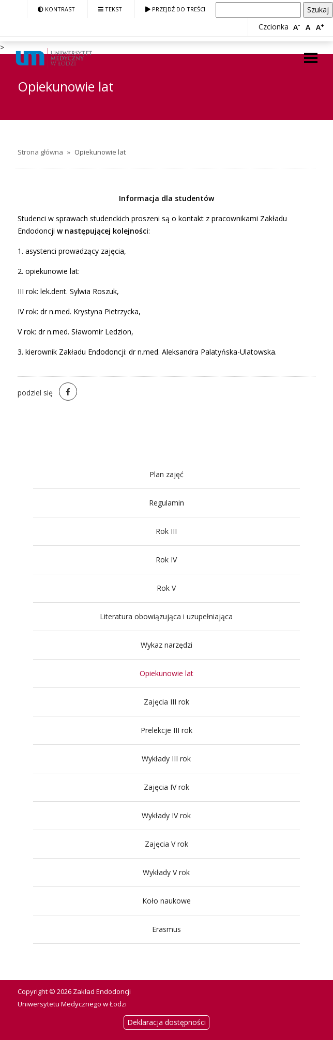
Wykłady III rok (166, 758)
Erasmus (166, 929)
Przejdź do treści (175, 9)
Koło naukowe (166, 901)
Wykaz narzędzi (166, 645)
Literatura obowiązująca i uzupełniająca (166, 616)
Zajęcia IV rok (166, 787)
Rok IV (166, 559)
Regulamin (166, 503)
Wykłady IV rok (166, 815)
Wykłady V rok (166, 872)
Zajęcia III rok (166, 702)
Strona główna (40, 152)
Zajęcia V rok (166, 844)
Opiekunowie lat (166, 673)
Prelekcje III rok (166, 730)
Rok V (166, 588)
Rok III (166, 531)
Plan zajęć (166, 474)
